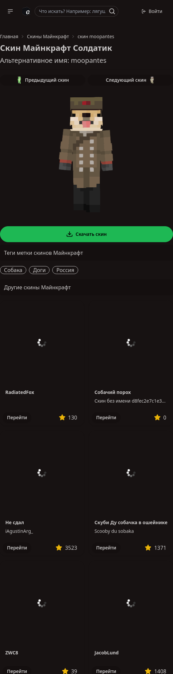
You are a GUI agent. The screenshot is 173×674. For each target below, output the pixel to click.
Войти (151, 11)
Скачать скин (86, 234)
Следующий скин (130, 80)
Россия (65, 270)
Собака (13, 270)
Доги (39, 270)
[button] (10, 11)
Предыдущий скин (42, 80)
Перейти (17, 417)
